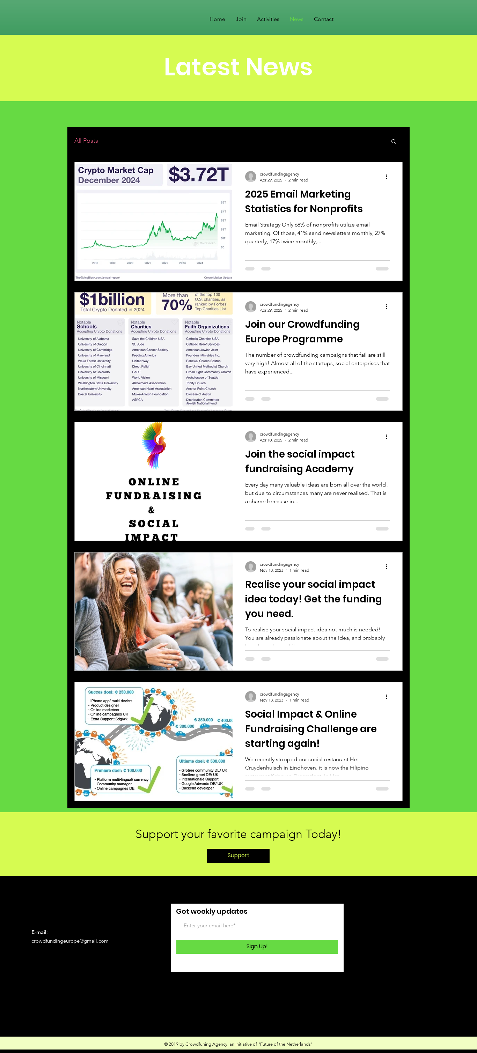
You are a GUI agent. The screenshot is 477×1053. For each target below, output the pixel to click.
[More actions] (388, 176)
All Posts (86, 140)
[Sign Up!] (257, 947)
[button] (393, 142)
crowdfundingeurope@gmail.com (70, 940)
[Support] (238, 856)
